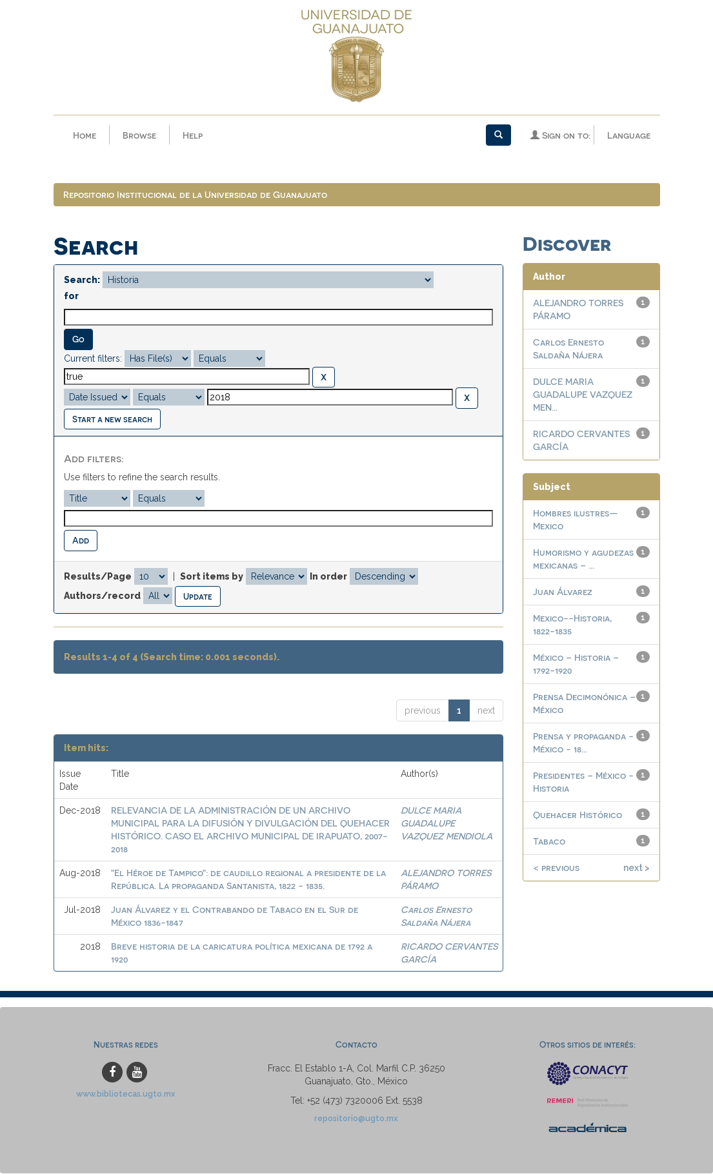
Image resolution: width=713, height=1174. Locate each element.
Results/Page (98, 577)
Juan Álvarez (562, 592)
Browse (139, 135)
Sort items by (211, 577)
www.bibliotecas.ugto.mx (126, 1094)
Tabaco (549, 841)
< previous (556, 868)
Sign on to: (560, 135)
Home (84, 135)
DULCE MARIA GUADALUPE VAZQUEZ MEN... (582, 395)
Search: (82, 280)
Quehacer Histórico (577, 815)
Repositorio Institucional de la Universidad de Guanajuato (195, 195)
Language (628, 135)
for (71, 296)
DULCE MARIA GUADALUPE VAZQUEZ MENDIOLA (446, 823)
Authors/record (102, 596)
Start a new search (112, 419)
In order (328, 577)
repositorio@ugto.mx (356, 1119)
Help (193, 135)
